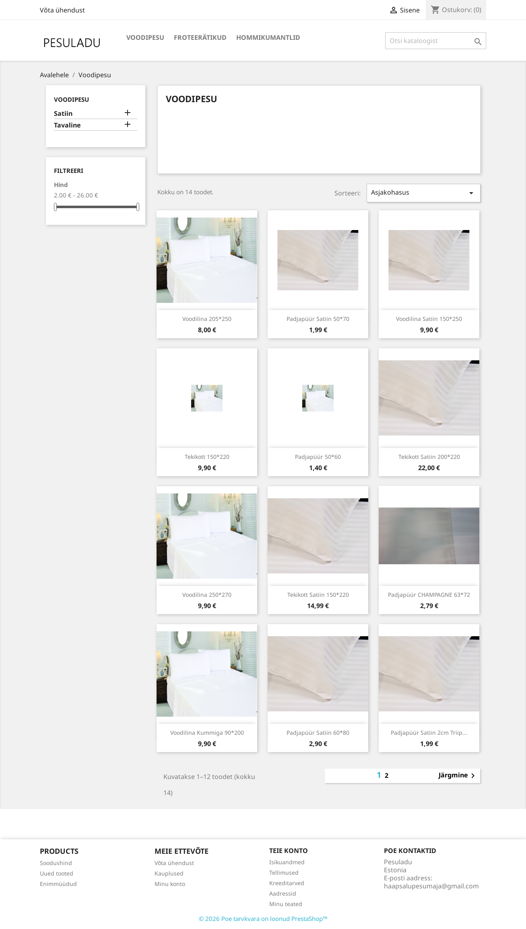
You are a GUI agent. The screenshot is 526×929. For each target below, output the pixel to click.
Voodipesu (145, 37)
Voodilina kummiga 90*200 (207, 732)
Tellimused (284, 872)
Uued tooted (56, 873)
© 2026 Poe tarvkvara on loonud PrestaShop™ (263, 919)
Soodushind (56, 863)
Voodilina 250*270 (206, 594)
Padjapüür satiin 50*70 (318, 319)
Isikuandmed (287, 862)
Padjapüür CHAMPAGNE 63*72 (429, 594)
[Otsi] (435, 40)
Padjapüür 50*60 (318, 456)
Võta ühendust (62, 10)
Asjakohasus (423, 193)
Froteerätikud (200, 37)
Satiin (63, 113)
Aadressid (282, 893)
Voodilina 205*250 (206, 319)
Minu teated (285, 904)
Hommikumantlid (268, 37)
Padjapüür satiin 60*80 (318, 732)
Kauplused (169, 873)
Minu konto (170, 884)
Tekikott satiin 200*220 (429, 456)
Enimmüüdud (58, 884)
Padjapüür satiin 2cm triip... (429, 732)
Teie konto (288, 850)
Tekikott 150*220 (207, 456)
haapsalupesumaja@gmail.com (431, 886)
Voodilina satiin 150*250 (429, 319)
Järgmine (458, 776)
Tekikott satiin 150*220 (318, 594)
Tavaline (67, 125)
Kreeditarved (286, 883)
